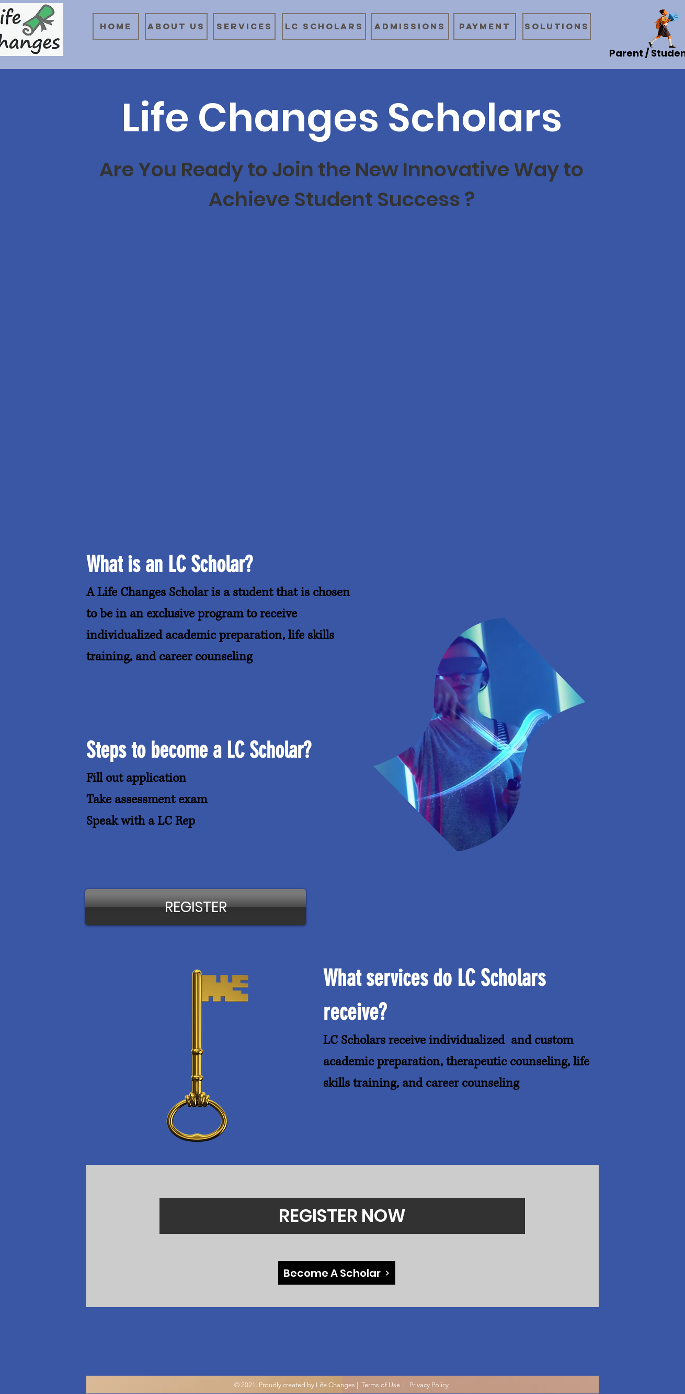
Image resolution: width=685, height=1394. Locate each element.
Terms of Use (380, 1385)
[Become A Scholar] (336, 1273)
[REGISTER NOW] (342, 1216)
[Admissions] (410, 26)
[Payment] (484, 26)
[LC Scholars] (324, 26)
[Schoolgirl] (664, 29)
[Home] (116, 26)
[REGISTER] (195, 907)
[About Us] (176, 26)
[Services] (244, 26)
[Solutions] (556, 26)
